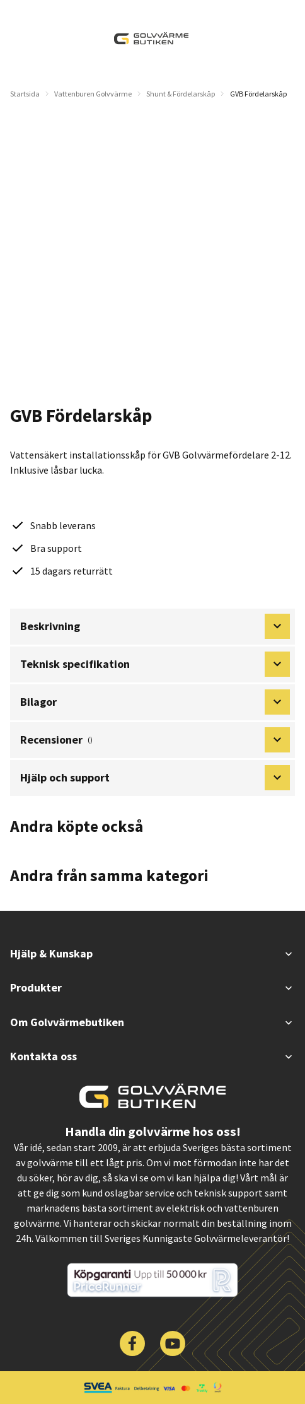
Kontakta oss (152, 1056)
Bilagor (155, 702)
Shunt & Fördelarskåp (180, 93)
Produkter (152, 987)
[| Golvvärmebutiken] (151, 38)
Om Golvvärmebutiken (152, 1022)
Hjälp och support (155, 777)
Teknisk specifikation (155, 664)
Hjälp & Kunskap (152, 953)
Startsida (25, 93)
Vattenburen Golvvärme (93, 93)
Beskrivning (155, 626)
